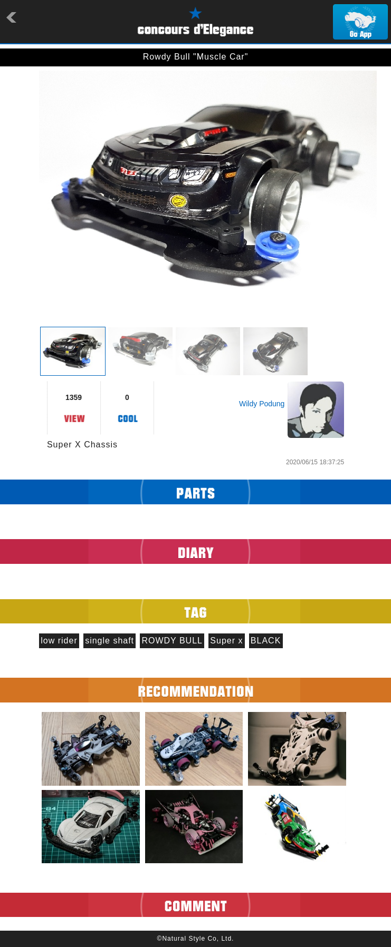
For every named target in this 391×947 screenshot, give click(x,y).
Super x (226, 640)
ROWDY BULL (172, 640)
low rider (59, 640)
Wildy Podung (261, 403)
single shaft (109, 640)
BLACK (266, 640)
